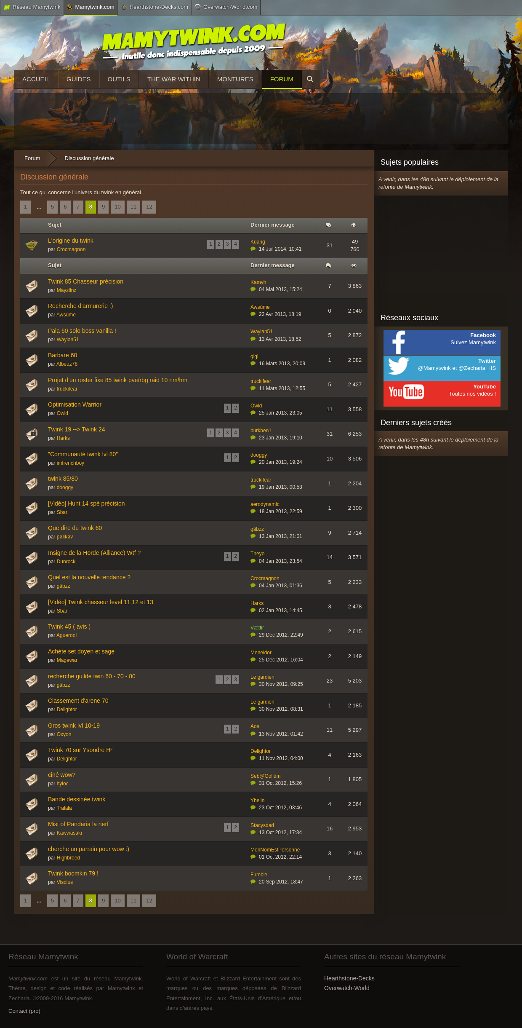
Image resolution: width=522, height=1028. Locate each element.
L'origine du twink (70, 240)
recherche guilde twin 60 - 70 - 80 (92, 676)
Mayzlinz (67, 290)
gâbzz (257, 529)
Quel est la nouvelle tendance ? (89, 577)
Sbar (62, 512)
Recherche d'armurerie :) (80, 306)
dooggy (258, 455)
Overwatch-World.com (225, 6)
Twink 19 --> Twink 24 (76, 429)
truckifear (67, 389)
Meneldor (261, 653)
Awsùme (66, 315)
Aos (254, 726)
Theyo (257, 554)
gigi (254, 356)
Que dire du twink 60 (75, 528)
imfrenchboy (70, 463)
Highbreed (68, 858)
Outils (119, 79)
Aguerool (66, 635)
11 (133, 206)
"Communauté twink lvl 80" (83, 454)
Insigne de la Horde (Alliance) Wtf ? (94, 552)
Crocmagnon (71, 249)
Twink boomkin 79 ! (73, 873)
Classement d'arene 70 (78, 700)
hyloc (63, 784)
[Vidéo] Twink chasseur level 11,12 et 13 (100, 602)
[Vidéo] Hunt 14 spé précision (86, 503)
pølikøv (65, 537)
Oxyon (64, 734)
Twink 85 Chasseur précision (85, 281)
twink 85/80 (63, 478)
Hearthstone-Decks (349, 978)
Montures (235, 79)
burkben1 (261, 431)
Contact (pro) (24, 1011)
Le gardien (262, 677)
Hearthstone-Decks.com (154, 7)
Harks (63, 438)
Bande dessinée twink (76, 799)
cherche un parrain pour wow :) (88, 849)
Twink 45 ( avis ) (69, 626)
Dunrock (66, 562)
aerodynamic (265, 504)
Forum (281, 79)
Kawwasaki (69, 833)
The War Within (173, 79)
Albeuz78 (66, 364)
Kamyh (258, 282)
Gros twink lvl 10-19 (74, 725)
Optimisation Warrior (74, 404)
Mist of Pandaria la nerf (78, 824)
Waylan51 (68, 340)
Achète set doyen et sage (81, 651)
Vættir (257, 628)
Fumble (258, 875)
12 (149, 206)
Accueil (36, 79)
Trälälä (64, 808)
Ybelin (257, 800)
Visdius (65, 882)
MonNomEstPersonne (275, 850)
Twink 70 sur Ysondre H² (80, 750)
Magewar (67, 660)
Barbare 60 (62, 355)
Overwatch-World (347, 988)
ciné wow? (61, 774)
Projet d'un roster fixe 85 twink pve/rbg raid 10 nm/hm (117, 380)
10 (117, 206)
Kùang (257, 242)
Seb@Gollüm (265, 776)
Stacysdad (262, 825)
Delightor (67, 709)
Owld (62, 413)
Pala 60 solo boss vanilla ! (82, 330)
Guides (79, 79)
